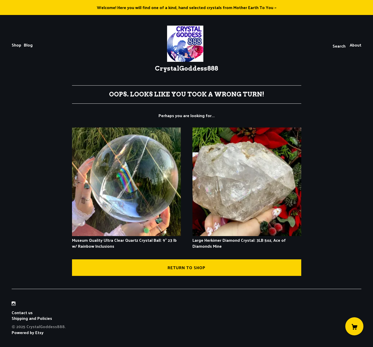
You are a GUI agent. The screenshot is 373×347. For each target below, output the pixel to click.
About (355, 45)
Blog (28, 45)
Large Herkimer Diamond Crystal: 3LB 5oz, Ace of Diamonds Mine (246, 240)
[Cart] (354, 326)
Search (339, 46)
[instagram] (14, 303)
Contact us (22, 312)
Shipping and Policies (32, 318)
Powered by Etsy (28, 332)
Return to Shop (186, 267)
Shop (16, 45)
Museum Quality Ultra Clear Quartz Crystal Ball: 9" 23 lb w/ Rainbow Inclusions (126, 240)
